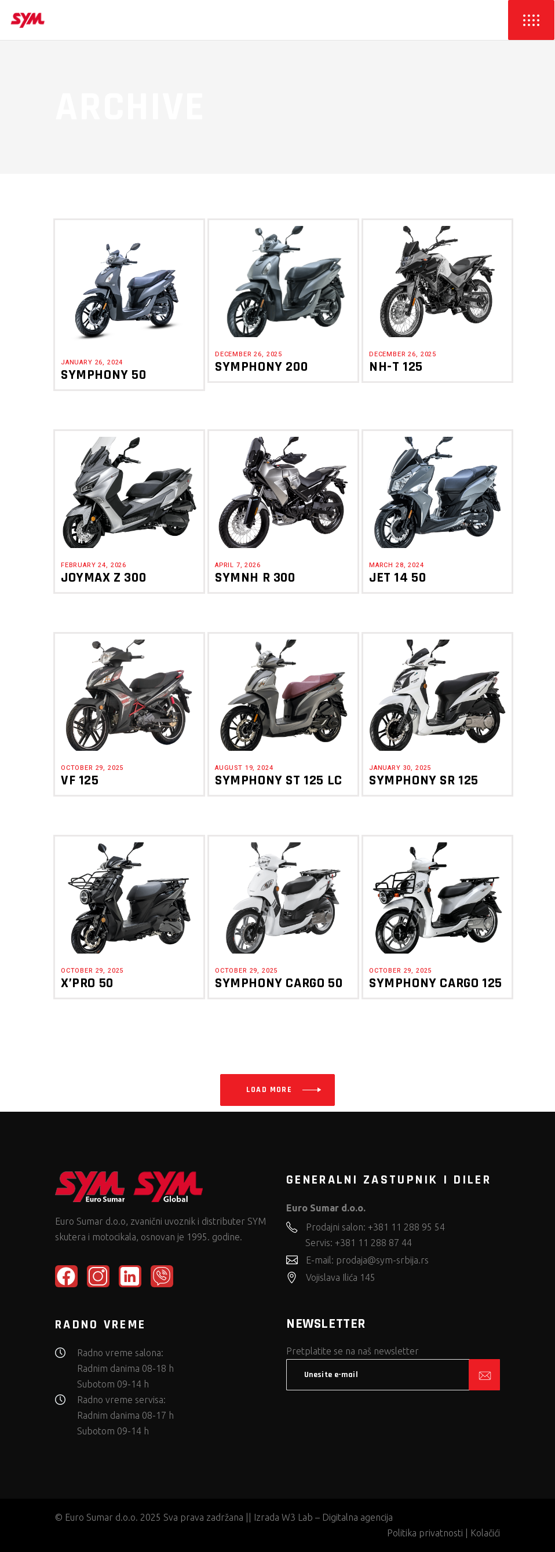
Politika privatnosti (425, 1533)
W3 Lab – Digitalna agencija (337, 1517)
